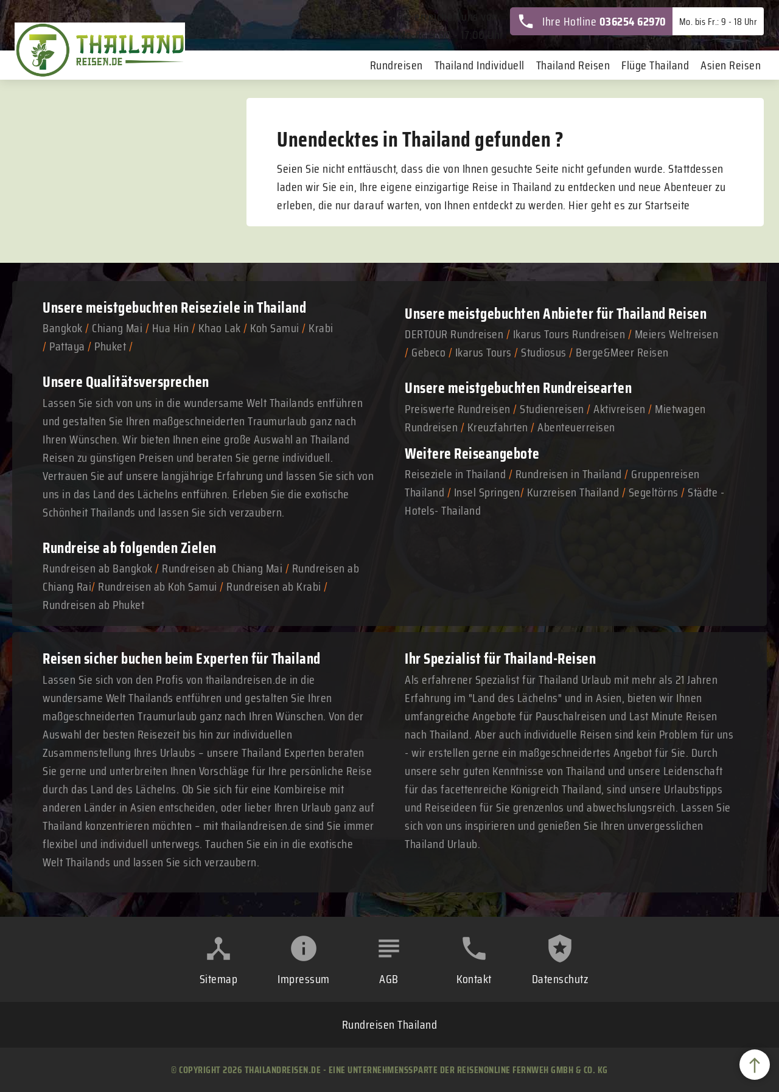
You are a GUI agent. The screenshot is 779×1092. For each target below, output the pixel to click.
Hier (578, 205)
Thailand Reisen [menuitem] (573, 65)
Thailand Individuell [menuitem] (480, 65)
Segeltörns (654, 492)
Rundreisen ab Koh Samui (157, 586)
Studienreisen (552, 409)
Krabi (321, 328)
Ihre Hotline (591, 21)
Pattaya (67, 346)
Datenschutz (560, 979)
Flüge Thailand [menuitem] (655, 65)
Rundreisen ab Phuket (93, 604)
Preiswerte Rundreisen (458, 409)
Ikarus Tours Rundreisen (569, 334)
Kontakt (474, 979)
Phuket (110, 346)
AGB (389, 979)
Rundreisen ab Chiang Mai (223, 568)
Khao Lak (219, 328)
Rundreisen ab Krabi (273, 586)
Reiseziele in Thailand (243, 307)
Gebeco (428, 352)
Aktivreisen (619, 409)
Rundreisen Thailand (390, 1024)
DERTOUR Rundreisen (454, 334)
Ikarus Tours (483, 352)
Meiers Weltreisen (677, 334)
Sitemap (219, 979)
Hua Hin (170, 328)
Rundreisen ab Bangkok (98, 568)
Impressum (304, 979)
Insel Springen (487, 492)
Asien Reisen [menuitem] (730, 65)
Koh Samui (274, 328)
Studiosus (544, 352)
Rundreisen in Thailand (568, 474)
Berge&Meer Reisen (622, 352)
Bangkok (63, 328)
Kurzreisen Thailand (574, 492)
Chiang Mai (117, 328)
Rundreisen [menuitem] (396, 65)
